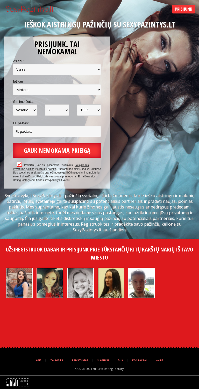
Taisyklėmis (82, 165)
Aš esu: (18, 61)
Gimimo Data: (23, 102)
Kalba (159, 360)
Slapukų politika (46, 169)
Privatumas (80, 360)
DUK (120, 360)
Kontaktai (139, 360)
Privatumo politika (23, 169)
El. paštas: (21, 123)
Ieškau (18, 81)
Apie (38, 360)
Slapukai (103, 360)
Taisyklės (56, 360)
